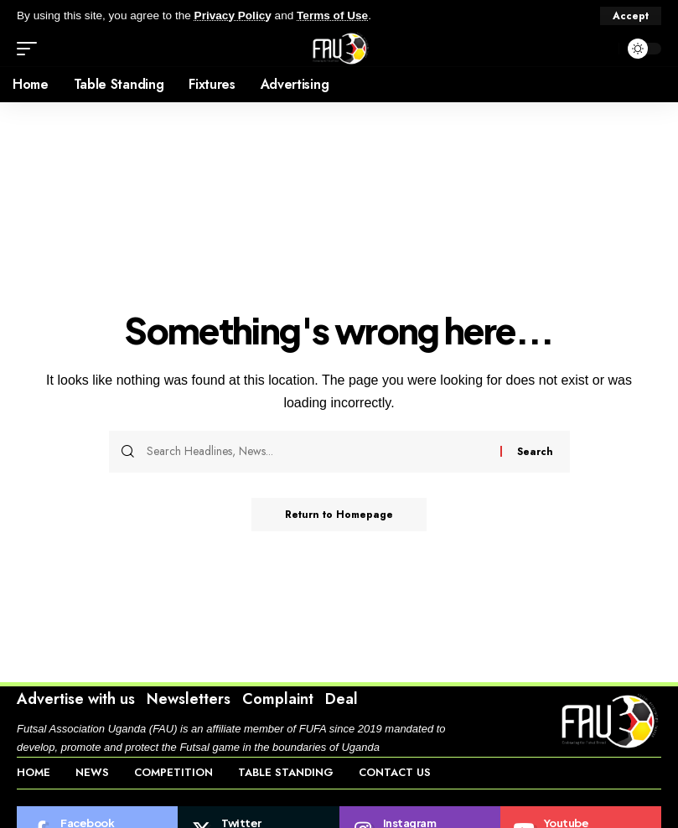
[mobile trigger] (31, 48)
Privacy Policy (233, 15)
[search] (601, 48)
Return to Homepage (339, 514)
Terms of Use (332, 15)
